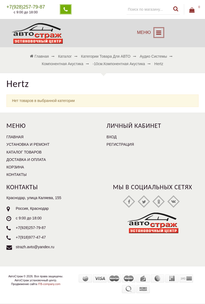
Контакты (16, 174)
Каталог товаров (24, 152)
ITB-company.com (48, 284)
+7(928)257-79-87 (31, 228)
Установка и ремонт (28, 144)
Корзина (15, 167)
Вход (112, 137)
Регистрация (120, 144)
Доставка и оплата (26, 159)
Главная (14, 137)
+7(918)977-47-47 (31, 237)
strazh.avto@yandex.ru (35, 247)
